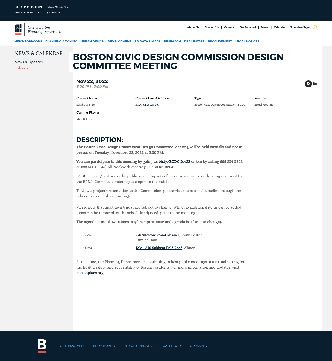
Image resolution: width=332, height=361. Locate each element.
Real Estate (194, 41)
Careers (229, 27)
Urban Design (92, 41)
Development (119, 41)
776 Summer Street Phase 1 (157, 235)
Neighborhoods (28, 41)
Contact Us (212, 27)
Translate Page (300, 27)
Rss (315, 84)
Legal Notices (247, 41)
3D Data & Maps (147, 41)
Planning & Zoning (61, 41)
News (265, 27)
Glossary (199, 346)
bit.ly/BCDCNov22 (174, 162)
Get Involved (248, 27)
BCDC (81, 176)
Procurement (220, 41)
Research (172, 41)
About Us (193, 27)
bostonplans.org (90, 273)
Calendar (279, 27)
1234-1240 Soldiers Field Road (159, 248)
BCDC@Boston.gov (147, 104)
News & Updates (29, 62)
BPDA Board (104, 346)
